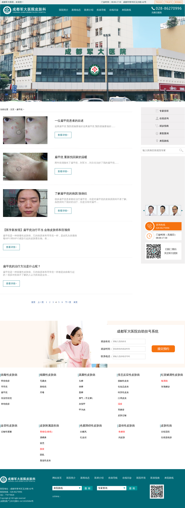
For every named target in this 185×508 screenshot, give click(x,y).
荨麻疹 (121, 410)
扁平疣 (19, 109)
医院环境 (141, 478)
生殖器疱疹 (166, 437)
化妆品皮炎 (123, 386)
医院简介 (71, 478)
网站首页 (57, 478)
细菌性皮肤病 (48, 374)
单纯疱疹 (5, 404)
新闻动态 (85, 478)
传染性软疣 (6, 398)
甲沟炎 (82, 410)
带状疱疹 (5, 381)
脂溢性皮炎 (45, 460)
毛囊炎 (43, 381)
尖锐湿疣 (165, 432)
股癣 (81, 392)
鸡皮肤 (121, 437)
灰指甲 (82, 404)
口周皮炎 (122, 398)
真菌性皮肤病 (87, 374)
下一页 (68, 302)
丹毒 (42, 392)
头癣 (81, 381)
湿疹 (120, 404)
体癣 (81, 386)
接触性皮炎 (123, 381)
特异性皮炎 (123, 392)
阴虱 (42, 455)
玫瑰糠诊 (165, 386)
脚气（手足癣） (86, 398)
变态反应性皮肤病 (129, 374)
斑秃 (42, 443)
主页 (12, 109)
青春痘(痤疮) (46, 432)
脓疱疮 (43, 386)
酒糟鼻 (43, 437)
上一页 (41, 302)
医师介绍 (99, 478)
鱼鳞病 (121, 432)
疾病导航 (113, 478)
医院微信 (178, 2)
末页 (75, 302)
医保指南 (155, 478)
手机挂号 (168, 2)
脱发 (42, 449)
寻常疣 (4, 386)
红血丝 (83, 437)
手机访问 (158, 2)
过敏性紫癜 (6, 432)
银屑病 (164, 381)
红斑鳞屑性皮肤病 (172, 374)
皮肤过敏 (122, 415)
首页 (33, 302)
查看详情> (63, 135)
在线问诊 (127, 478)
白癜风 (83, 432)
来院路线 (169, 478)
